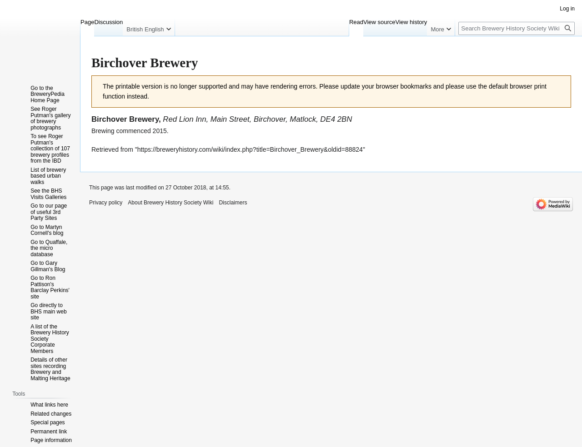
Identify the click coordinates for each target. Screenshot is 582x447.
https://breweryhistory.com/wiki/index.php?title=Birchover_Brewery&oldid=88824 (250, 149)
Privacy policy (105, 202)
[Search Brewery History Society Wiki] (516, 28)
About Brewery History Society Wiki (170, 202)
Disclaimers (233, 202)
